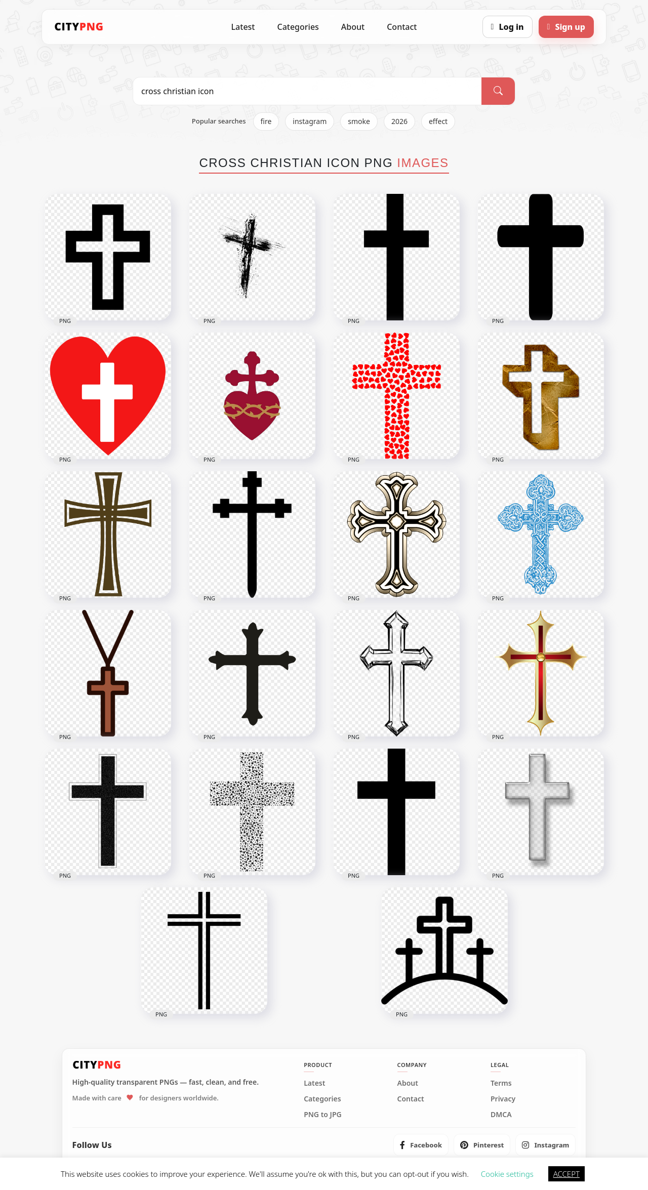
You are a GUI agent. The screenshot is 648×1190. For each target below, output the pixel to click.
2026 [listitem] (399, 121)
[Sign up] (566, 27)
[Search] (498, 91)
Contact (402, 26)
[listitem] (421, 1145)
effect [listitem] (438, 121)
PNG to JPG (323, 1114)
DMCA (501, 1114)
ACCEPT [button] (566, 1174)
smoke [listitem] (359, 121)
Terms (501, 1083)
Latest (243, 26)
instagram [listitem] (310, 121)
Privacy (503, 1098)
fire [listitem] (266, 121)
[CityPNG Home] (79, 27)
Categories (297, 26)
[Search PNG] (307, 91)
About (352, 26)
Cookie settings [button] (507, 1174)
